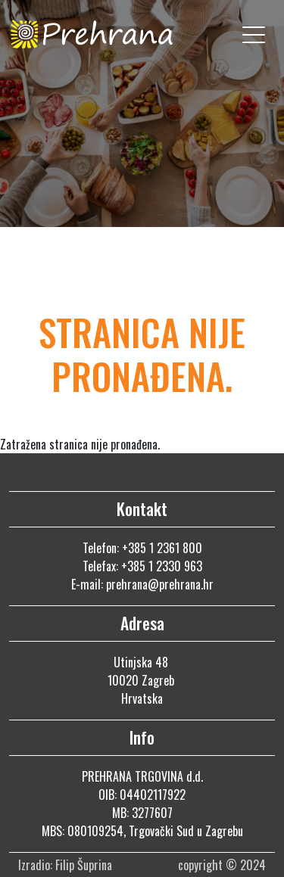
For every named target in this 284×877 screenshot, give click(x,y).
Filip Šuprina (85, 865)
